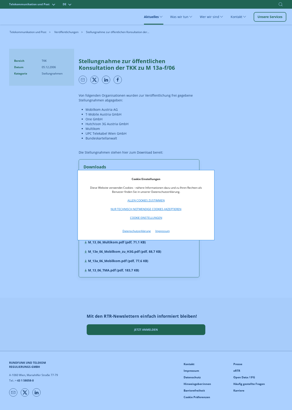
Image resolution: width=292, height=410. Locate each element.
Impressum (162, 231)
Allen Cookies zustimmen (146, 200)
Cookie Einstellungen (146, 218)
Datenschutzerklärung (137, 231)
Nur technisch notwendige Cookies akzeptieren (146, 209)
